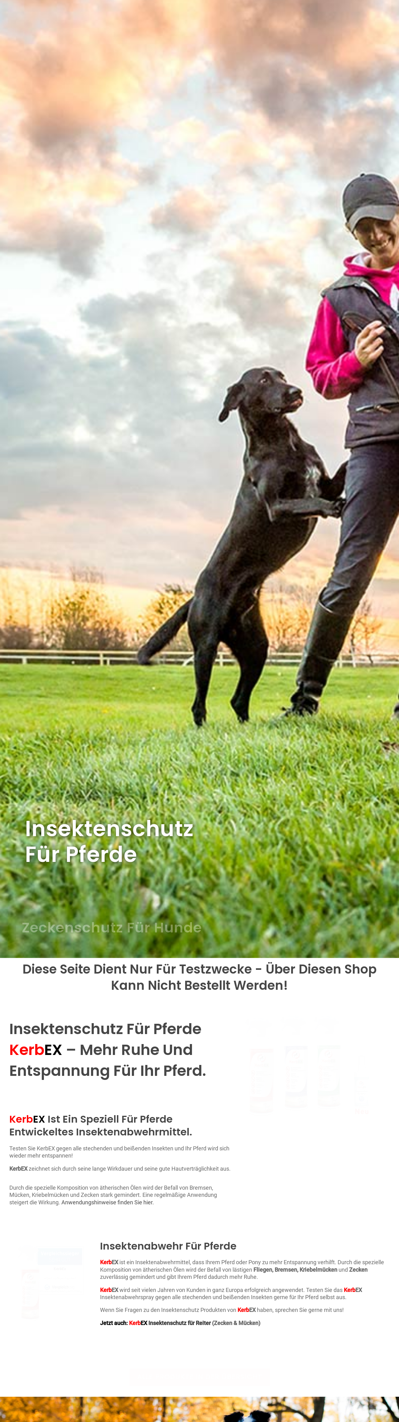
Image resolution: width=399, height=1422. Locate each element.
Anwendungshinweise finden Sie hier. (107, 1202)
